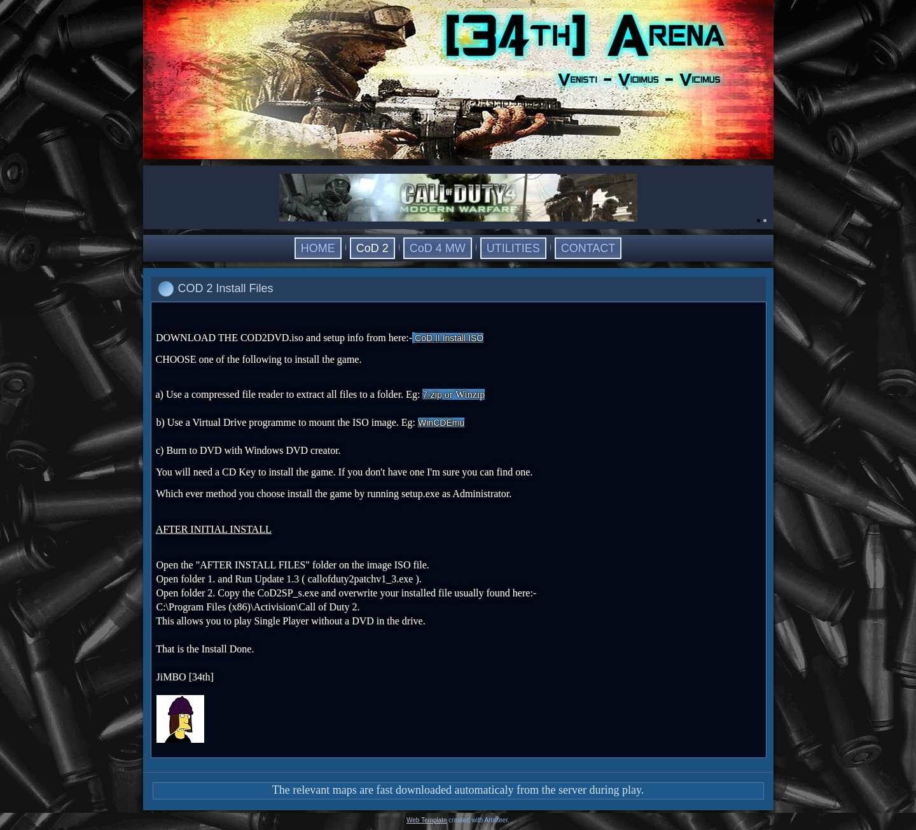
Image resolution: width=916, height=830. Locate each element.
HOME (318, 248)
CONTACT (588, 248)
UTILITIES (513, 248)
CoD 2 (372, 248)
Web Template (426, 820)
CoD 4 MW (438, 248)
